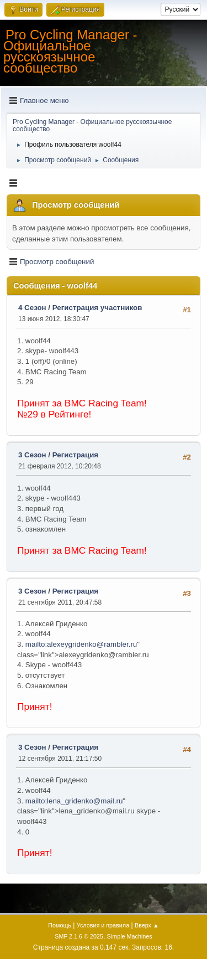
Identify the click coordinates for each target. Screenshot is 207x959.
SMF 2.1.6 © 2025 (79, 936)
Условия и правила (103, 925)
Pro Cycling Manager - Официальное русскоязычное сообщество (70, 51)
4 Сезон (32, 307)
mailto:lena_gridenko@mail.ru (74, 801)
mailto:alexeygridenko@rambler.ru (81, 644)
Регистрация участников (97, 307)
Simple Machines (129, 936)
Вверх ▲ (147, 925)
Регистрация (75, 455)
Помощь (59, 925)
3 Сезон (32, 455)
